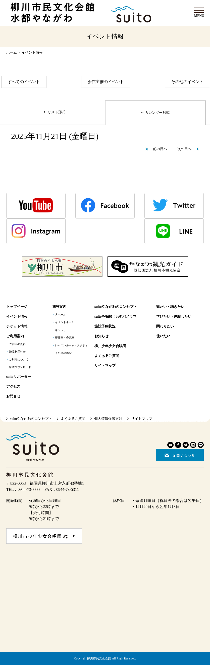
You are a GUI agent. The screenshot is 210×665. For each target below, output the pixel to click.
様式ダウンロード (20, 367)
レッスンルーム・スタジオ (71, 345)
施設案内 (59, 307)
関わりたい (165, 326)
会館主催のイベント (106, 82)
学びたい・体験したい (173, 316)
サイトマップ (105, 365)
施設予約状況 (105, 326)
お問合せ (13, 396)
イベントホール (64, 322)
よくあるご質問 (106, 356)
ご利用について (18, 359)
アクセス (13, 386)
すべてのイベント (24, 82)
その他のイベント (187, 82)
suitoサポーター (18, 377)
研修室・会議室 (64, 337)
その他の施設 (63, 353)
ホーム (11, 52)
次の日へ (184, 149)
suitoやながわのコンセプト (115, 307)
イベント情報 (16, 316)
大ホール (60, 314)
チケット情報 (16, 326)
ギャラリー (62, 330)
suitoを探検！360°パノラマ (115, 316)
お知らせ (101, 336)
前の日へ (160, 149)
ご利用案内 (15, 336)
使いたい (163, 336)
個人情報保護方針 (108, 419)
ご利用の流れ (17, 344)
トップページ (16, 307)
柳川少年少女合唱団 (110, 346)
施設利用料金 (17, 351)
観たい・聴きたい (170, 307)
